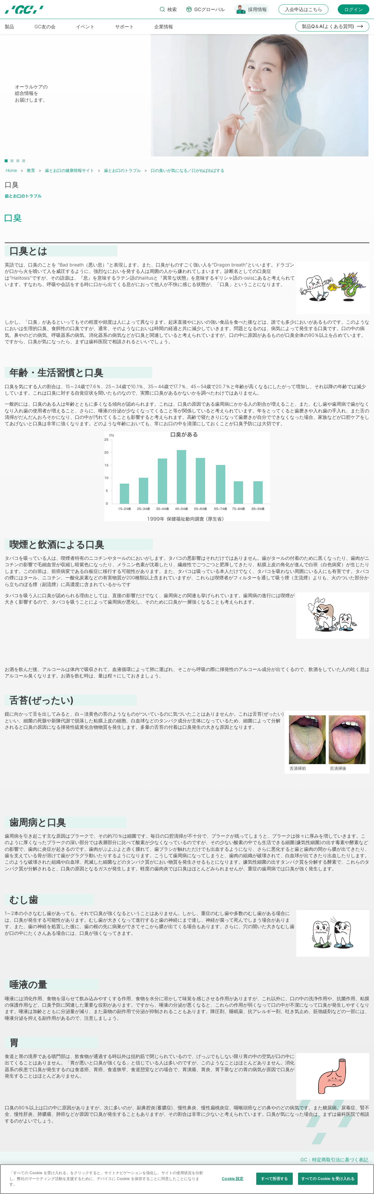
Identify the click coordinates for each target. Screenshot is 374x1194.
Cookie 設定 (232, 1181)
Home (11, 170)
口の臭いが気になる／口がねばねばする (187, 170)
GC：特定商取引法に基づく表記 (334, 1159)
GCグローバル (209, 9)
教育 (31, 170)
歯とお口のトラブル (122, 170)
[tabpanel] (187, 98)
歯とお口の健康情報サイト (69, 170)
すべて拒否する (274, 1181)
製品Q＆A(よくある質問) (328, 26)
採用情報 (257, 9)
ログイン (353, 9)
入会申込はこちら (303, 9)
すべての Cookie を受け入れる (327, 1181)
